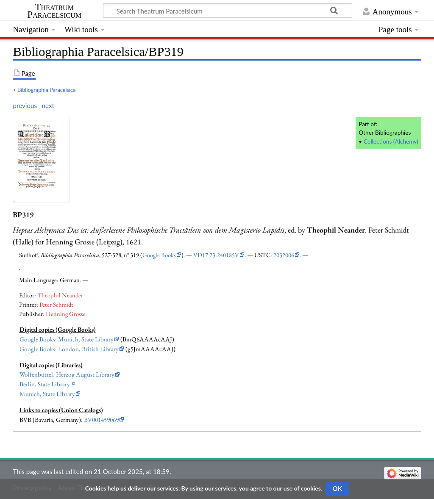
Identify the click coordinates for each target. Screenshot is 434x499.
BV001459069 (101, 420)
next (48, 105)
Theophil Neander (60, 295)
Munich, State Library (47, 394)
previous (25, 105)
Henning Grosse (66, 314)
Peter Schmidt (56, 304)
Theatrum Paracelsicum (54, 11)
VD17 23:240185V (216, 255)
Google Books (159, 255)
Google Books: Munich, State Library (66, 339)
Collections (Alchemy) (391, 141)
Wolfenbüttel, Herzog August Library (66, 374)
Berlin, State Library (44, 384)
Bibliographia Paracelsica (46, 89)
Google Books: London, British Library (69, 349)
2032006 (283, 255)
